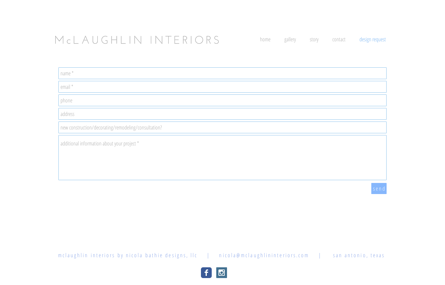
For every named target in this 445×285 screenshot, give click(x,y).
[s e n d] (379, 188)
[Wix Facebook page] (206, 272)
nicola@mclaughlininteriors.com (264, 255)
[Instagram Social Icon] (221, 272)
